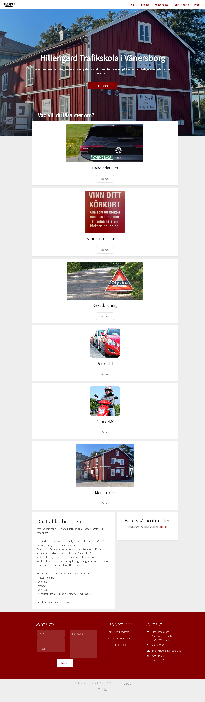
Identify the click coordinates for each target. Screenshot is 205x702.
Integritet (127, 683)
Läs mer (105, 178)
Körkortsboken (181, 4)
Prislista (198, 4)
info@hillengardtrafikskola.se (166, 650)
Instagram (102, 85)
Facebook (162, 526)
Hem (131, 4)
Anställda (144, 4)
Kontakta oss (161, 4)
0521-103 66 (158, 645)
